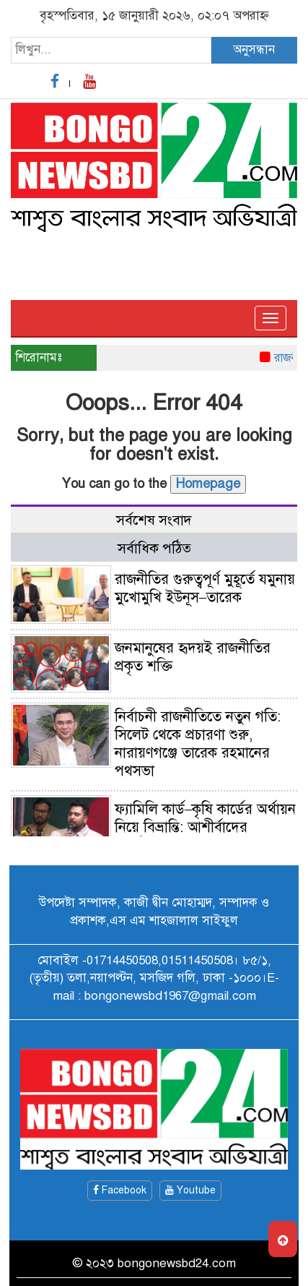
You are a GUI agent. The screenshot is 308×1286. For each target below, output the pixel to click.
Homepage (208, 484)
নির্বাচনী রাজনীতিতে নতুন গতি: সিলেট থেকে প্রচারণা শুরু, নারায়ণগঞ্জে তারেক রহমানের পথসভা (198, 744)
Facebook (119, 1190)
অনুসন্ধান (254, 49)
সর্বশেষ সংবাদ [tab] (154, 520)
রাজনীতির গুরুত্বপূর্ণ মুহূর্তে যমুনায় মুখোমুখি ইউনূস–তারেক (205, 588)
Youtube (190, 1190)
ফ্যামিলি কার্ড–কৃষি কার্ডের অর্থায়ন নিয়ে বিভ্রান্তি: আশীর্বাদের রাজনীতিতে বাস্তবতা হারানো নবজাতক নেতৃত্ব (155, 836)
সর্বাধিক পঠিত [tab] (154, 548)
